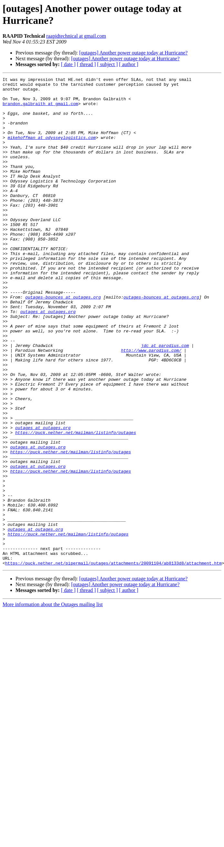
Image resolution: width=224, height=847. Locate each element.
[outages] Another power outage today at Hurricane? (133, 52)
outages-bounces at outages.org (63, 341)
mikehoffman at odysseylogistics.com (52, 150)
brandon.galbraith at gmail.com (40, 109)
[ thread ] (86, 64)
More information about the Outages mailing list (53, 702)
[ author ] (128, 64)
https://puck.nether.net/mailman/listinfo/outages (75, 504)
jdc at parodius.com (165, 399)
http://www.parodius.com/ (151, 405)
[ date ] (68, 64)
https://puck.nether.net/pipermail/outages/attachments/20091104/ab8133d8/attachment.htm (113, 661)
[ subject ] (107, 64)
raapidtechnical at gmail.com (76, 36)
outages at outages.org (48, 359)
